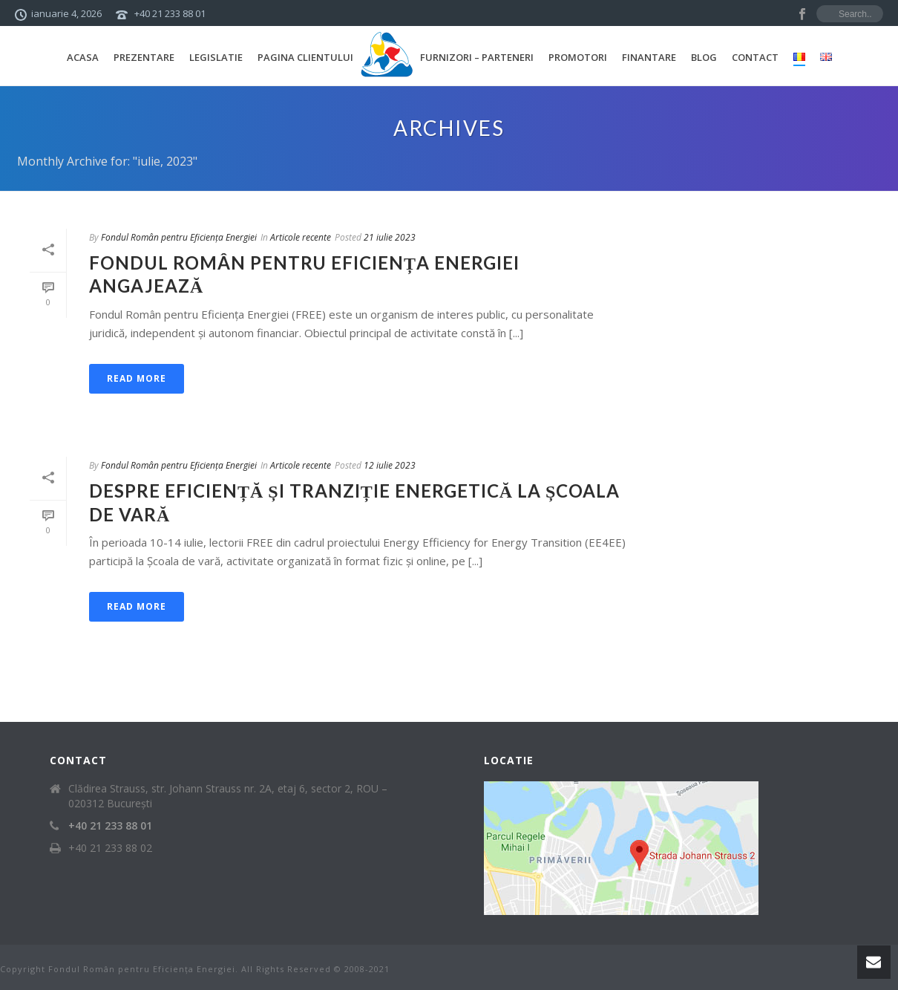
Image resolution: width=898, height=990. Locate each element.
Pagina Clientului (305, 57)
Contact (755, 57)
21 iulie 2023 (390, 237)
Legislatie (216, 57)
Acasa (83, 57)
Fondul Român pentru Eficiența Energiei (179, 237)
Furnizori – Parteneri (477, 57)
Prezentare (144, 57)
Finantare (649, 57)
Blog (704, 57)
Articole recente (300, 237)
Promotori (577, 57)
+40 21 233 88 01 (170, 13)
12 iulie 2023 (390, 465)
